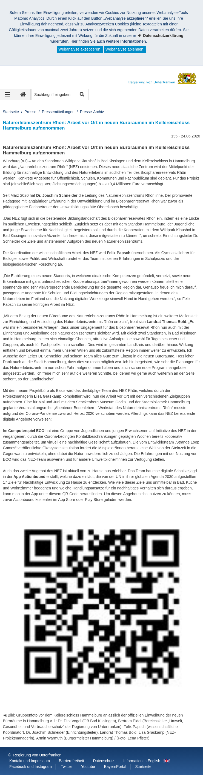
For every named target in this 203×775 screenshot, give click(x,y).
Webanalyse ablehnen (124, 49)
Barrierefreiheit (71, 761)
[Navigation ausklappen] (7, 94)
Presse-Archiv (92, 112)
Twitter (66, 766)
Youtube (88, 766)
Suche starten (81, 95)
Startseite (11, 112)
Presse (30, 112)
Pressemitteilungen (58, 112)
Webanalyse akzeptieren (79, 49)
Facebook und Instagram (30, 766)
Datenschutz (103, 761)
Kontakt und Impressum (29, 761)
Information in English (141, 761)
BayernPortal (115, 766)
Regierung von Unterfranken (37, 755)
